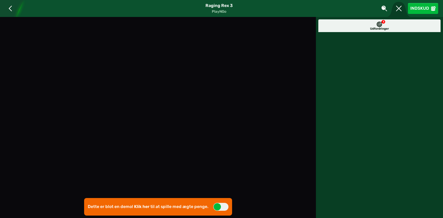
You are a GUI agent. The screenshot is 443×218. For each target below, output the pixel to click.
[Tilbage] (8, 8)
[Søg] (384, 8)
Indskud (423, 8)
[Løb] (398, 8)
